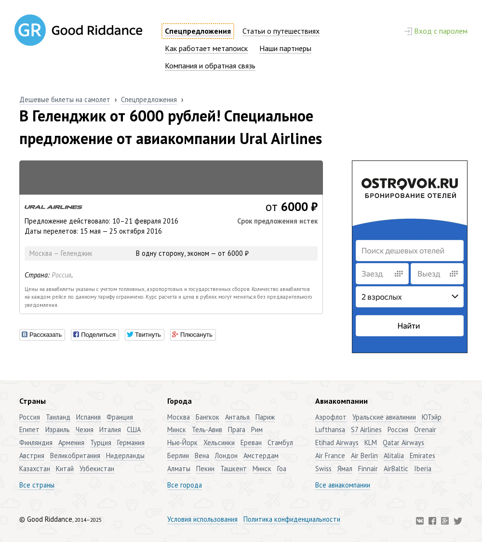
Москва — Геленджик (61, 253)
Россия (61, 274)
